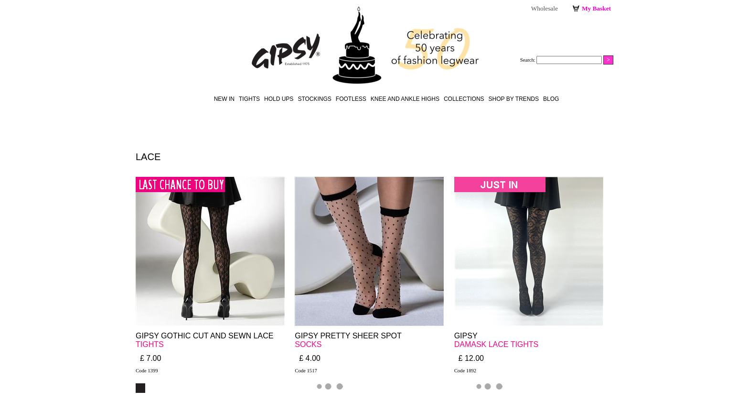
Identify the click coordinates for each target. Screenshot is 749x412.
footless (351, 99)
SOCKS (308, 344)
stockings (314, 99)
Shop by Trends (514, 99)
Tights (249, 99)
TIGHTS (150, 344)
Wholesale (544, 8)
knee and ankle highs (405, 99)
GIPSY (467, 336)
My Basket (596, 8)
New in (224, 99)
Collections (464, 99)
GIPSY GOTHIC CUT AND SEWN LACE (204, 336)
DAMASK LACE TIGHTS (496, 344)
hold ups (278, 99)
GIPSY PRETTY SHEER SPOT (348, 336)
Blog (551, 99)
